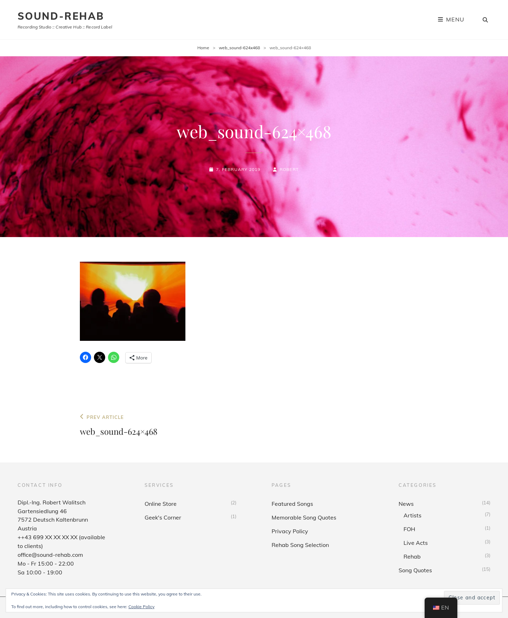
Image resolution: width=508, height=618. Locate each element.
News (406, 503)
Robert (289, 169)
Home (203, 47)
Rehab (412, 556)
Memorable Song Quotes (304, 517)
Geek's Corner (163, 517)
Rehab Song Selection (300, 544)
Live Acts (416, 542)
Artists (412, 515)
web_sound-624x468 (239, 47)
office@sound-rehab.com (50, 554)
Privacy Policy (290, 531)
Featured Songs (292, 503)
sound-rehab (61, 16)
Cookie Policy (141, 606)
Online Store (161, 503)
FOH (409, 529)
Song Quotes (415, 570)
